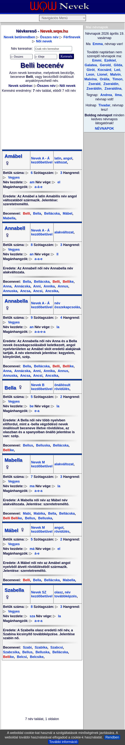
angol (67, 158)
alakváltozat (64, 232)
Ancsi (37, 291)
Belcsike (36, 657)
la (57, 327)
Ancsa (24, 291)
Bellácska (51, 213)
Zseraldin (110, 84)
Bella (36, 213)
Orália (104, 79)
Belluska (42, 445)
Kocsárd (104, 70)
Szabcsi (56, 647)
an (32, 254)
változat (60, 162)
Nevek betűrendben (19, 37)
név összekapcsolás (67, 305)
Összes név (49, 37)
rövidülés (61, 531)
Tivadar (104, 105)
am (32, 182)
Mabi (27, 513)
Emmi (96, 60)
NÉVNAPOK (104, 128)
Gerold (105, 65)
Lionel (101, 74)
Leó (116, 70)
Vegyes (14, 177)
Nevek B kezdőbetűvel (42, 387)
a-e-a (38, 491)
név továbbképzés (65, 594)
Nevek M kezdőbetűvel (42, 464)
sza (32, 616)
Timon (117, 79)
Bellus (28, 445)
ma (32, 486)
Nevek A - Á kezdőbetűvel (42, 160)
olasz (58, 592)
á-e (37, 553)
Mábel (67, 213)
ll (57, 254)
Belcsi (21, 657)
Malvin (115, 74)
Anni (36, 286)
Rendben (112, 737)
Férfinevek (71, 37)
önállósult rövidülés (62, 387)
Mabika (39, 513)
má (32, 549)
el (58, 182)
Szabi (27, 647)
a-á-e (38, 187)
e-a (37, 411)
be (32, 406)
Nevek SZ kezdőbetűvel (42, 594)
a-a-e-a (40, 332)
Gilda (117, 65)
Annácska (22, 286)
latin (57, 158)
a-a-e (38, 259)
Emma (97, 44)
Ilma (118, 95)
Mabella (68, 580)
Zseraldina (112, 88)
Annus (62, 286)
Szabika (40, 647)
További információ (63, 742)
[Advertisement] (42, 121)
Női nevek (44, 41)
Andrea (106, 95)
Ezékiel (109, 60)
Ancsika (51, 291)
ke (68, 281)
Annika (49, 286)
